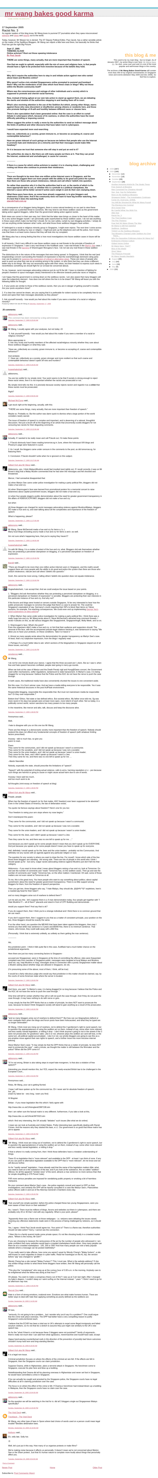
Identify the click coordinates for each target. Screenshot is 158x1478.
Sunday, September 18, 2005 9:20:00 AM (22, 1346)
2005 (112, 171)
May (114, 267)
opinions (5, 35)
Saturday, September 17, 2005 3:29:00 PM (23, 980)
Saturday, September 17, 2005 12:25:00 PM (23, 558)
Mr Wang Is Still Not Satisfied (123, 226)
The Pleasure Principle (120, 254)
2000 (112, 269)
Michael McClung (15, 400)
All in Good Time (118, 208)
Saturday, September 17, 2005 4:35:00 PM (23, 1194)
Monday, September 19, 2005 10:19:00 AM (23, 1428)
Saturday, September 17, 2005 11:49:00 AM (23, 540)
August (115, 259)
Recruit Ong (13, 1290)
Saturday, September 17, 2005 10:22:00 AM (23, 429)
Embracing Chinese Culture (122, 241)
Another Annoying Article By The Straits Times (130, 184)
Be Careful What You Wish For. (124, 210)
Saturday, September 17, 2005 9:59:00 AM (23, 396)
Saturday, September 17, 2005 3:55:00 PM (23, 1134)
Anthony (11, 1432)
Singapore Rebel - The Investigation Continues (130, 197)
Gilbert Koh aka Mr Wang (19, 465)
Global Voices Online (120, 243)
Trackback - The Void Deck (20, 1417)
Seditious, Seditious (119, 228)
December (116, 174)
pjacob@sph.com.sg (16, 201)
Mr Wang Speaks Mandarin (122, 256)
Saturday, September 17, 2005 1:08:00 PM (23, 712)
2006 (112, 169)
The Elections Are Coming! (122, 205)
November (116, 176)
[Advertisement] (143, 35)
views (16, 35)
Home (52, 1468)
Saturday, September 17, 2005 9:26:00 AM (23, 365)
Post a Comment (8, 1463)
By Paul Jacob (13, 55)
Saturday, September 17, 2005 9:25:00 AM (23, 320)
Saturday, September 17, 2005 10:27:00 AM (23, 460)
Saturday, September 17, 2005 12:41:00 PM (23, 650)
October (115, 179)
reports (26, 35)
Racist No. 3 (116, 215)
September (117, 182)
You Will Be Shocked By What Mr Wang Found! (131, 202)
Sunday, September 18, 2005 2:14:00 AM (22, 1301)
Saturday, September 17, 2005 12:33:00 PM (23, 580)
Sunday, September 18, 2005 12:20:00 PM (23, 1408)
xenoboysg (13, 654)
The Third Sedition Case (121, 218)
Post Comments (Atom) (24, 1473)
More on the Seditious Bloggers (124, 195)
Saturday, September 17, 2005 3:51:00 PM (23, 1054)
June (114, 264)
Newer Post (7, 1468)
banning (25, 248)
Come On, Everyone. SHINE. (123, 200)
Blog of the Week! (118, 249)
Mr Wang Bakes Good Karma (49, 13)
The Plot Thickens (118, 221)
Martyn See (90, 246)
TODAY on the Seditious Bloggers (125, 231)
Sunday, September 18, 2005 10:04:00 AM (23, 1392)
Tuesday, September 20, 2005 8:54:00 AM (23, 1459)
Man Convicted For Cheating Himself (126, 189)
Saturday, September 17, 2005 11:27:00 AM (23, 521)
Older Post (97, 1468)
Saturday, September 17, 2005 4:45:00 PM (23, 1286)
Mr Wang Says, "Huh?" (121, 246)
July (114, 261)
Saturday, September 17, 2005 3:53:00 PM (23, 1076)
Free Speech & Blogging (121, 187)
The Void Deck (14, 1413)
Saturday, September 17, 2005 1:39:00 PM (23, 788)
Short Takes (116, 251)
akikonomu (13, 314)
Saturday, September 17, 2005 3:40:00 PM (23, 1009)
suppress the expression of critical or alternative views (45, 259)
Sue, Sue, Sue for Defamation (123, 192)
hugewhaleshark (15, 369)
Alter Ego (115, 213)
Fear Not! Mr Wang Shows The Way (126, 223)
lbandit (11, 563)
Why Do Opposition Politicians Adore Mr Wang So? (132, 238)
